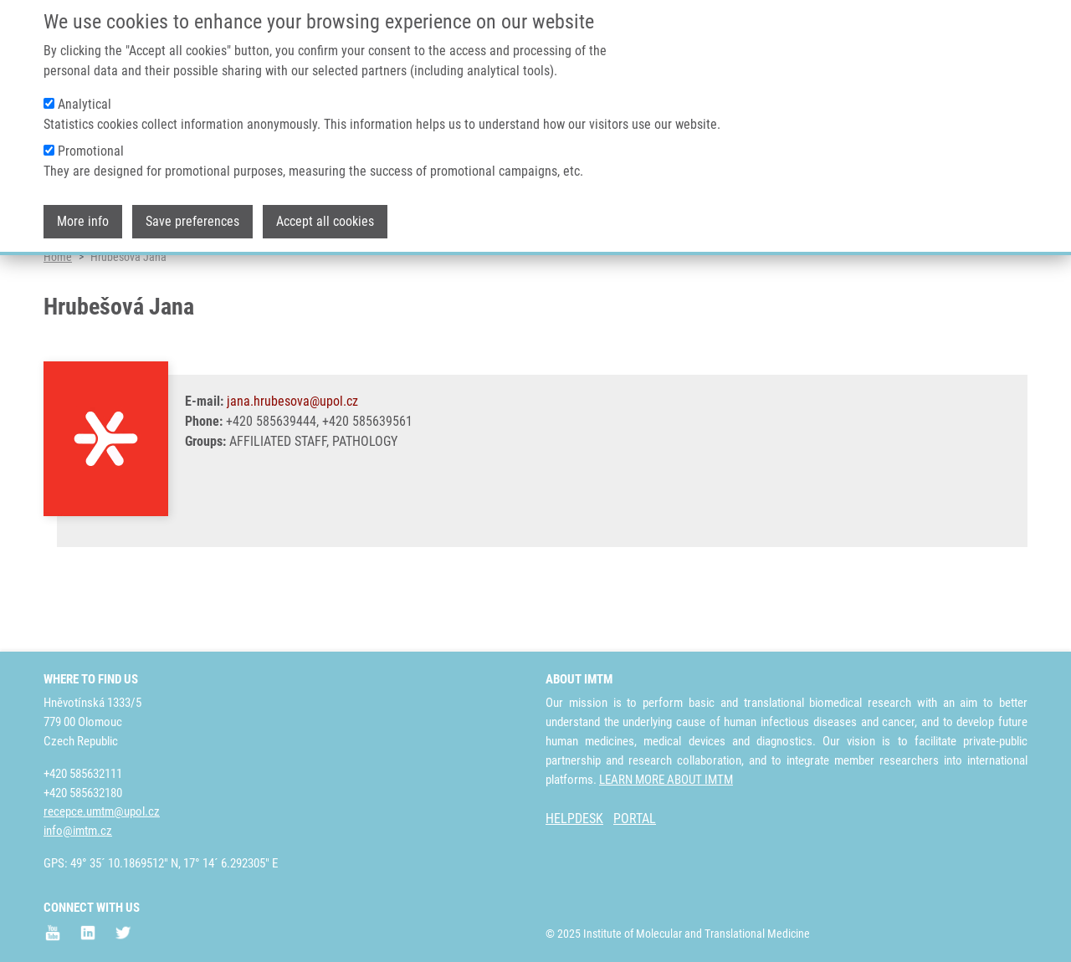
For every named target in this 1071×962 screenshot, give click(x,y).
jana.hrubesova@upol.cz (292, 466)
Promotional (91, 139)
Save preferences (192, 209)
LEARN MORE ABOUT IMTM (666, 779)
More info (83, 209)
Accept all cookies (325, 209)
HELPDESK (574, 819)
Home (58, 322)
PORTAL (634, 819)
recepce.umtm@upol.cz (102, 812)
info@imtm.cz (78, 831)
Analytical (84, 92)
